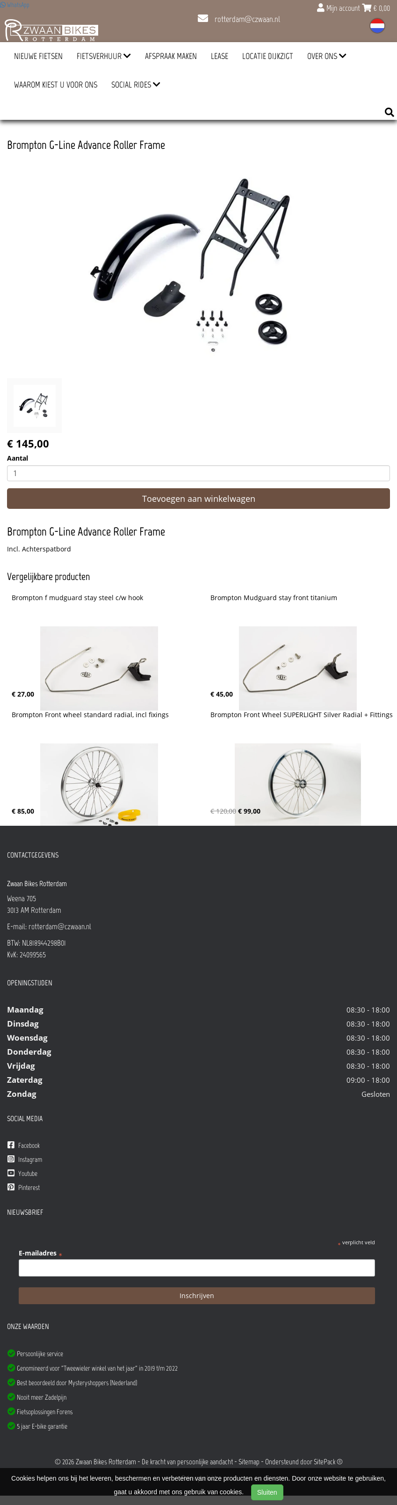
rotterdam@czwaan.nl (239, 19)
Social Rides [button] (135, 85)
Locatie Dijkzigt (267, 56)
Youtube (22, 1173)
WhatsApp (14, 5)
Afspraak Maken (171, 56)
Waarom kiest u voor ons (55, 85)
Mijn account (339, 8)
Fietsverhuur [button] (104, 56)
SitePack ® (328, 1461)
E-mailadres (40, 1253)
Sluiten (267, 1492)
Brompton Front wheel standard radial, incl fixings (90, 715)
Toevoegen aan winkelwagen (198, 498)
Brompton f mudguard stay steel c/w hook (77, 598)
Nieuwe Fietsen (38, 56)
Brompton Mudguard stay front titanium (273, 598)
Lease (219, 56)
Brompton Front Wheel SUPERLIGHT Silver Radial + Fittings (301, 715)
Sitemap (249, 1461)
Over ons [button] (326, 56)
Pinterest (23, 1187)
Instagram (24, 1159)
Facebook (23, 1145)
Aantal (17, 458)
